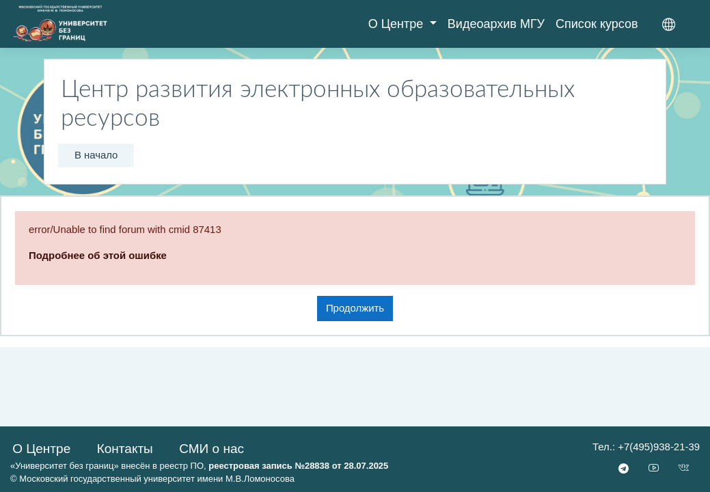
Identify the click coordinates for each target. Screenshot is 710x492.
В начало (96, 155)
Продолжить (355, 308)
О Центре (397, 24)
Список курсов (597, 24)
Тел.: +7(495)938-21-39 (646, 446)
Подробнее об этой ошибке (98, 255)
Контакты (125, 448)
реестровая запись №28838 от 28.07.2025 (298, 466)
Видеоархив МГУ (496, 24)
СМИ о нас (211, 448)
